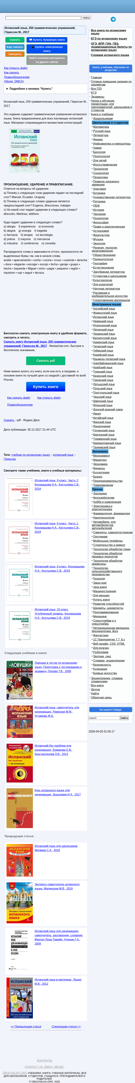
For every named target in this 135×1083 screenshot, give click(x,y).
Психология (100, 218)
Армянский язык (103, 342)
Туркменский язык (105, 438)
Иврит (97, 413)
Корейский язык (103, 354)
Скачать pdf (46, 360)
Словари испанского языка (110, 55)
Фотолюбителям (103, 497)
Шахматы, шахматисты (108, 608)
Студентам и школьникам (110, 276)
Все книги (97, 685)
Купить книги (45, 387)
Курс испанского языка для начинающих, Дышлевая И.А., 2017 (58, 792)
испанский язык (63, 454)
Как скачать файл (18, 397)
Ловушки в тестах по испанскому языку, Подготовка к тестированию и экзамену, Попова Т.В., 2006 (58, 667)
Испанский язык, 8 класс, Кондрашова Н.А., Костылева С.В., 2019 (59, 568)
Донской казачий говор (108, 409)
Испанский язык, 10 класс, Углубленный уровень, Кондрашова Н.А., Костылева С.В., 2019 (58, 613)
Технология (100, 168)
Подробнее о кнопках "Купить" (31, 88)
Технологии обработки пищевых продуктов (107, 555)
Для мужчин (101, 647)
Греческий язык (103, 380)
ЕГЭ (94, 92)
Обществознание (104, 255)
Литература (100, 135)
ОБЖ (96, 205)
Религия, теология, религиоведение (105, 249)
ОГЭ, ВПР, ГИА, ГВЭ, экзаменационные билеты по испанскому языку (111, 46)
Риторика (99, 201)
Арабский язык (102, 367)
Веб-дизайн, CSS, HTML (109, 643)
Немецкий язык (103, 321)
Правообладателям (20, 404)
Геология (99, 578)
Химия (97, 147)
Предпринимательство (108, 480)
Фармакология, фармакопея (111, 513)
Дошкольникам (103, 118)
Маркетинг (100, 459)
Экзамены (97, 96)
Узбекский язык (103, 350)
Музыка (98, 239)
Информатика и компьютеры (112, 143)
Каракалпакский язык (107, 443)
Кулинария (100, 668)
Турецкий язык (102, 371)
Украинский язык (104, 333)
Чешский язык (102, 396)
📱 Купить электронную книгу (47, 48)
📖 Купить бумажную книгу (47, 39)
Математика (101, 126)
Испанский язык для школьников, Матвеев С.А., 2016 (56, 848)
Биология (99, 152)
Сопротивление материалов (111, 300)
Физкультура (101, 235)
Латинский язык (103, 329)
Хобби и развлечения (107, 501)
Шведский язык (103, 401)
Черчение (99, 214)
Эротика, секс (102, 656)
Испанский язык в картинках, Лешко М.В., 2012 (58, 981)
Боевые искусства (105, 673)
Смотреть (15, 54)
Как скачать (11, 72)
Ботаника (99, 193)
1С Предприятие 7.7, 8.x (109, 639)
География (100, 263)
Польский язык (102, 388)
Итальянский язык (105, 325)
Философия (100, 222)
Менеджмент (101, 455)
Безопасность (102, 664)
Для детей (100, 160)
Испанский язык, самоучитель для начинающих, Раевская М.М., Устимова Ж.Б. (57, 711)
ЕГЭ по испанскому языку (109, 38)
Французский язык (105, 312)
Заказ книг (100, 582)
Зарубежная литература (109, 271)
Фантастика (100, 635)
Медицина (100, 616)
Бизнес (97, 476)
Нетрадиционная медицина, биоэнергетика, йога (111, 630)
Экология (99, 243)
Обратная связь (101, 697)
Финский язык (102, 422)
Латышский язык (104, 384)
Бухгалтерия (101, 472)
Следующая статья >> (66, 1026)
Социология (101, 173)
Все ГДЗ (96, 88)
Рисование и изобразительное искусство (110, 294)
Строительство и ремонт (109, 545)
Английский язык (104, 308)
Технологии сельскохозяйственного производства (107, 571)
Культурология (102, 280)
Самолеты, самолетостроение (113, 532)
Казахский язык (103, 375)
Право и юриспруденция (109, 226)
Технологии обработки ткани (111, 549)
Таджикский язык (104, 447)
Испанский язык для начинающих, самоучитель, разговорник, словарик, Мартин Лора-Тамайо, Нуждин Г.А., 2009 (59, 937)
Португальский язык (106, 392)
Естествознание (103, 267)
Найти (95, 693)
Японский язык (102, 405)
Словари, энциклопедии (109, 660)
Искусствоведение (105, 164)
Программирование (106, 612)
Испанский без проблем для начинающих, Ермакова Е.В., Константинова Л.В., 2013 (53, 750)
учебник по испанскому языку (30, 454)
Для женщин (101, 595)
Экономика (100, 464)
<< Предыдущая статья (26, 1026)
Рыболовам (100, 652)
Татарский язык (103, 346)
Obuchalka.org (14, 1072)
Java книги (100, 587)
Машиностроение (104, 591)
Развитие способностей (108, 603)
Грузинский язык (103, 430)
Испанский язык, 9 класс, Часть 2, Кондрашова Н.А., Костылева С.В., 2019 (57, 484)
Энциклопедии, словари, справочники (107, 680)
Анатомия (99, 188)
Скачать (15, 39)
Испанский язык (103, 317)
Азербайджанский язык (108, 363)
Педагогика (100, 177)
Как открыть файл (15, 68)
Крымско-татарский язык (109, 359)
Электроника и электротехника (102, 508)
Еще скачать (15, 46)
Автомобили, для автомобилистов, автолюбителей (103, 525)
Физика (98, 139)
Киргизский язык (103, 434)
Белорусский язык (105, 338)
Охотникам (100, 536)
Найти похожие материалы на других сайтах (47, 59)
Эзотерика (100, 493)
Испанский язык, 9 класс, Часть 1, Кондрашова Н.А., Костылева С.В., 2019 (57, 527)
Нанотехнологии (103, 517)
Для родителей (103, 284)
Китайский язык (103, 417)
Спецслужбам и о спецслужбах (104, 622)
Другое (95, 689)
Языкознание (101, 426)
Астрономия (101, 230)
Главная (96, 77)
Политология (101, 156)
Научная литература (106, 288)
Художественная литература (112, 197)
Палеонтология (103, 259)
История (98, 209)
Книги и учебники (102, 114)
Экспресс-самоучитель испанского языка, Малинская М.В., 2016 (57, 886)
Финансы (99, 468)
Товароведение (103, 485)
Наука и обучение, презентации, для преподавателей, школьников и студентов (111, 105)
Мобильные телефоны (108, 540)
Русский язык (101, 131)
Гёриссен (10, 459)
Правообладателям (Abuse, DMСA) (17, 79)
